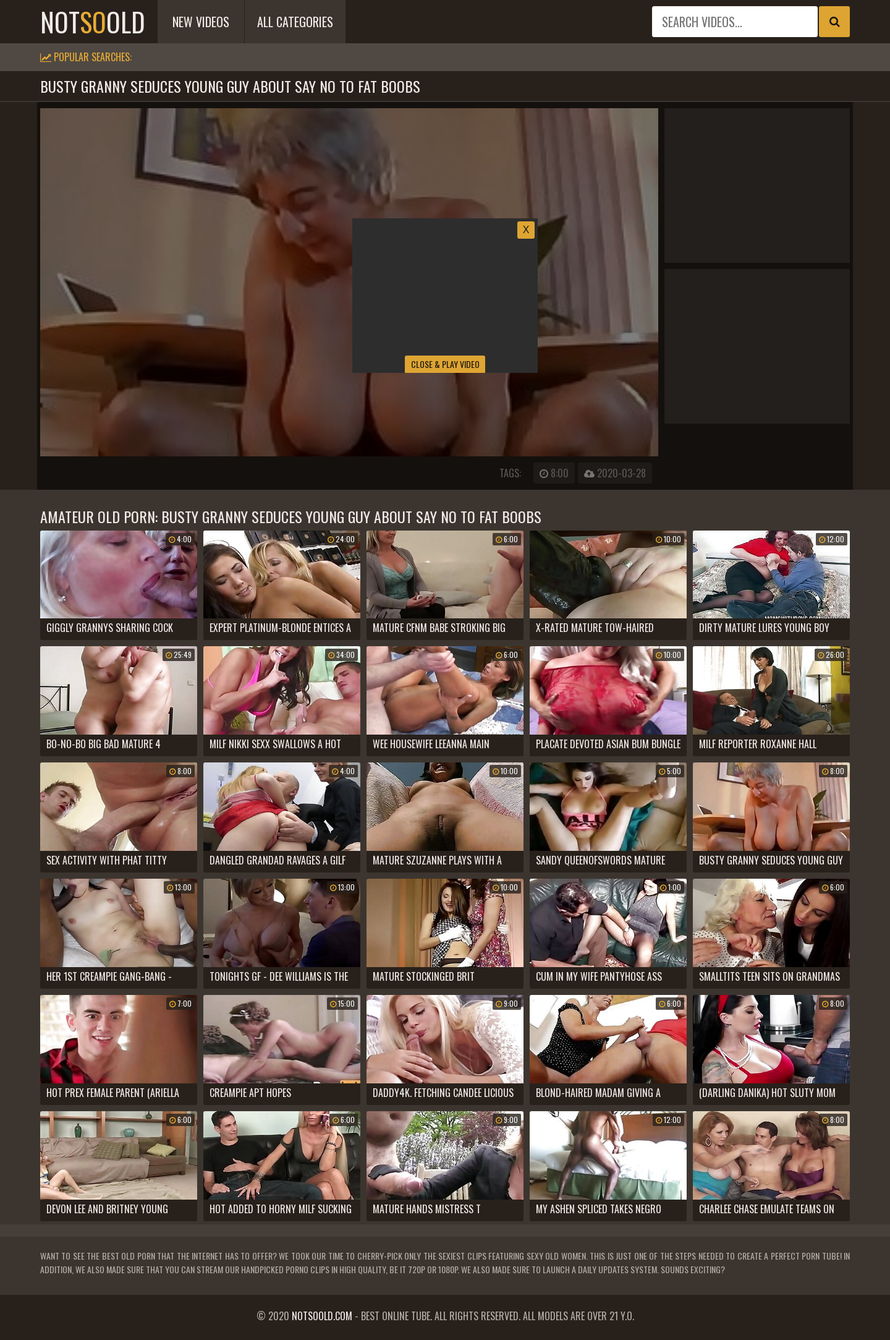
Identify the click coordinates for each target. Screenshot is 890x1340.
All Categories (295, 21)
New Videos (200, 21)
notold (92, 21)
